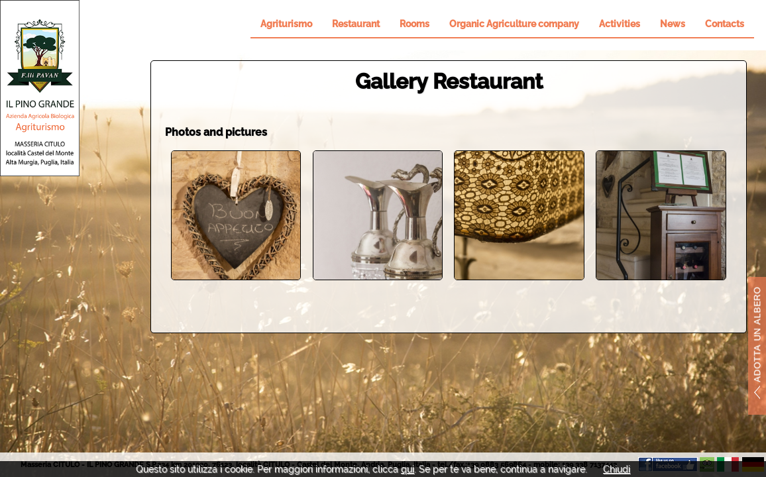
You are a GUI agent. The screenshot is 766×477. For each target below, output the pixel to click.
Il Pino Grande (40, 88)
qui (407, 469)
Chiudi (616, 469)
